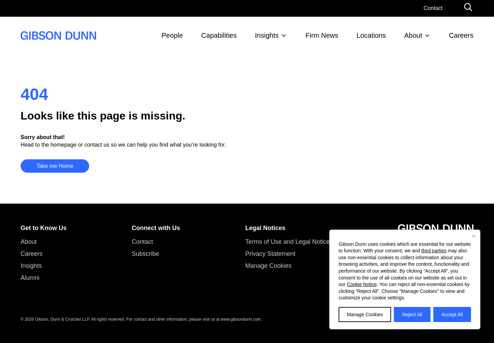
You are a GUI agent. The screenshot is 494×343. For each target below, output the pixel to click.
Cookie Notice (362, 284)
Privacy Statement (270, 253)
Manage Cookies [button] (268, 265)
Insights (267, 35)
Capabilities (219, 35)
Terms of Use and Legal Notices (289, 241)
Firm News (322, 35)
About (413, 35)
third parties (433, 250)
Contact (433, 8)
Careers (461, 35)
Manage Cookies (365, 314)
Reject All (412, 314)
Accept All (452, 314)
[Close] (473, 236)
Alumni (30, 277)
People (172, 35)
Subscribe (145, 253)
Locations (371, 35)
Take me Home (54, 166)
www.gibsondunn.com (241, 319)
